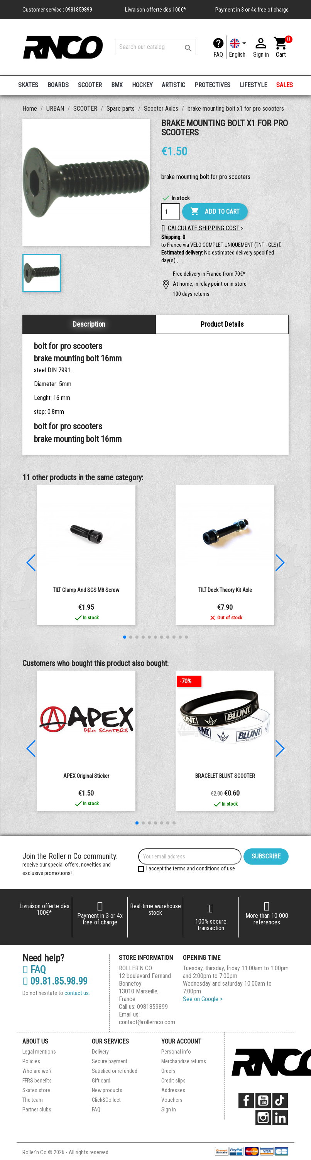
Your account (181, 1041)
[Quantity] (170, 211)
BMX (117, 85)
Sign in (168, 1109)
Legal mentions (39, 1052)
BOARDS (58, 85)
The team (32, 1100)
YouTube (263, 1100)
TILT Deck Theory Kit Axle (225, 590)
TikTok (280, 1100)
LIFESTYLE (253, 85)
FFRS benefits (37, 1080)
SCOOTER (90, 85)
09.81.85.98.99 (55, 981)
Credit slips (173, 1080)
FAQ (218, 54)
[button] (178, 261)
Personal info (176, 1052)
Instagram (263, 1117)
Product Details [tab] (222, 324)
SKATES (28, 85)
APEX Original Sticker (86, 776)
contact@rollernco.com (147, 1022)
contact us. (77, 993)
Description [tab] (89, 324)
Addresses (173, 1090)
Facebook (246, 1100)
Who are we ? (37, 1071)
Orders (168, 1071)
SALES (284, 85)
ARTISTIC (173, 85)
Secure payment (109, 1061)
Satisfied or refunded (114, 1071)
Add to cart (215, 212)
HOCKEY (142, 85)
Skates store (36, 1090)
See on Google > (203, 999)
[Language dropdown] (239, 47)
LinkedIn (280, 1117)
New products (107, 1090)
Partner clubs (36, 1109)
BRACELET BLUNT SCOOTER (225, 776)
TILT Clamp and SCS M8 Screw (86, 590)
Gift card (101, 1080)
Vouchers (172, 1100)
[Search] (155, 47)
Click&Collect (106, 1100)
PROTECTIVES (212, 85)
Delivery (100, 1052)
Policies (31, 1061)
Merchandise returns (183, 1061)
